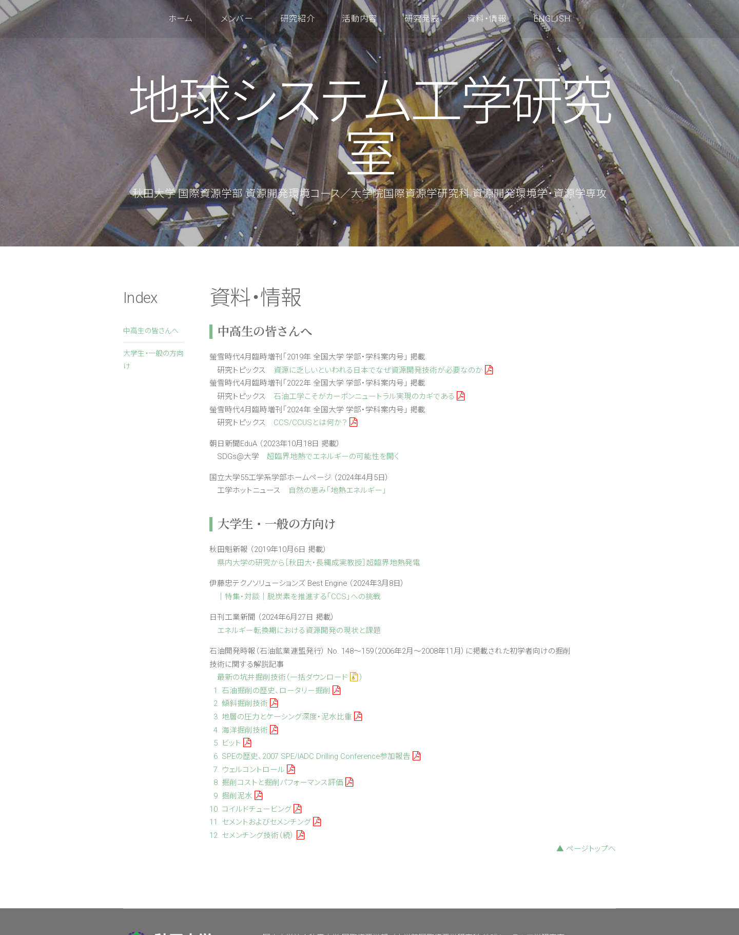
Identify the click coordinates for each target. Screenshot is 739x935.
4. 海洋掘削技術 (245, 730)
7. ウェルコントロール (254, 769)
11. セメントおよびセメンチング (265, 822)
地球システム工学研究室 (369, 128)
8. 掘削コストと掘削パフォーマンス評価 (283, 782)
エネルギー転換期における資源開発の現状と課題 (299, 630)
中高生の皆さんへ (151, 331)
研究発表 (421, 19)
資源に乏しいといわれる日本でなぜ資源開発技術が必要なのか (383, 370)
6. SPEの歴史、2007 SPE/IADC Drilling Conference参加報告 (316, 756)
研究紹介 (297, 19)
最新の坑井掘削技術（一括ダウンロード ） (290, 677)
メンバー (237, 19)
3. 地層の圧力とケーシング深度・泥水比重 (287, 716)
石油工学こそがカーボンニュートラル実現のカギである (369, 396)
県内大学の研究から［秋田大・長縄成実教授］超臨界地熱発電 (318, 562)
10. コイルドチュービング (255, 809)
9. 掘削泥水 (237, 795)
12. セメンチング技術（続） (256, 835)
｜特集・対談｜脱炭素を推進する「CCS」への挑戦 (299, 596)
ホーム (180, 19)
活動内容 (359, 19)
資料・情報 (487, 19)
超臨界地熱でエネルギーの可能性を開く (333, 456)
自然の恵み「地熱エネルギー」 (337, 490)
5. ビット (232, 743)
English (552, 19)
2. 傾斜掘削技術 (245, 703)
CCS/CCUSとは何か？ (315, 422)
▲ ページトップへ (586, 848)
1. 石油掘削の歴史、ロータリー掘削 (276, 690)
